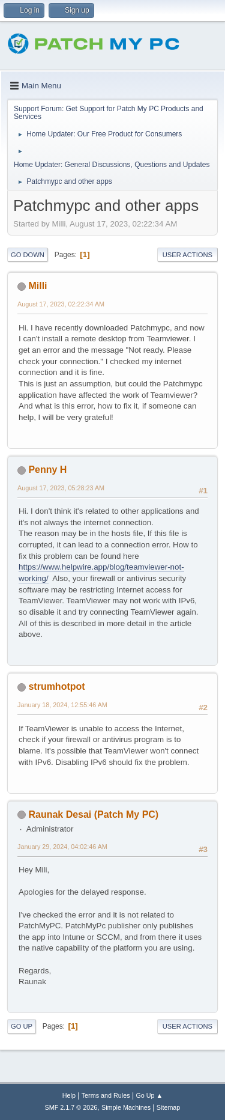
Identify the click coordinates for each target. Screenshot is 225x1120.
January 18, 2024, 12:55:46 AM (62, 704)
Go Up (21, 1026)
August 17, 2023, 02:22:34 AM (60, 304)
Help (69, 1095)
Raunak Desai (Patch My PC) (93, 814)
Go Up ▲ (149, 1095)
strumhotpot (56, 686)
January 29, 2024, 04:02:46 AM (62, 846)
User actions (187, 254)
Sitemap (169, 1107)
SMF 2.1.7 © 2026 (71, 1107)
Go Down (27, 254)
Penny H (47, 469)
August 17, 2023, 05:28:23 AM (60, 488)
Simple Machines (126, 1107)
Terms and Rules (106, 1095)
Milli (37, 286)
